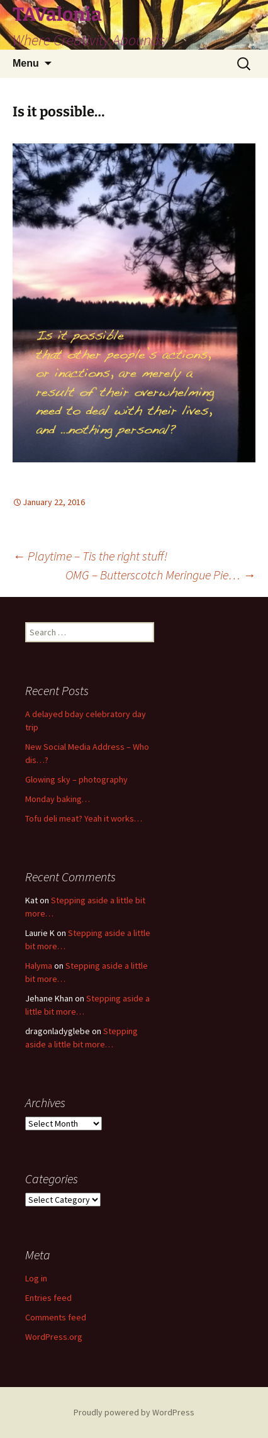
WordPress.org (53, 1336)
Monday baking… (57, 799)
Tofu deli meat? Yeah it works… (83, 818)
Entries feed (48, 1297)
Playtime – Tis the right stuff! (90, 556)
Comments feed (55, 1317)
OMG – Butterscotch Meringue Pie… (160, 574)
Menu (26, 63)
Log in (36, 1278)
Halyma (38, 965)
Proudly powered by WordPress (134, 1412)
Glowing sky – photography (76, 779)
